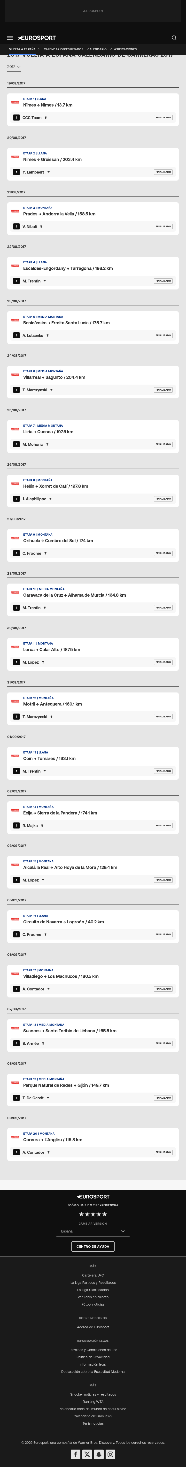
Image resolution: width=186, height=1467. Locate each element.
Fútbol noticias (93, 1304)
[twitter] (87, 1454)
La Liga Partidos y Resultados (93, 1283)
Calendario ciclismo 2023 (93, 1416)
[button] (10, 38)
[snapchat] (99, 1454)
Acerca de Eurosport (93, 1327)
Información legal (93, 1364)
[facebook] (75, 1454)
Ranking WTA (93, 1402)
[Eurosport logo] (37, 37)
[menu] (174, 38)
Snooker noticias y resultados (93, 1394)
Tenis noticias (93, 1423)
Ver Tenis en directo (93, 1297)
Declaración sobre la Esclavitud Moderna (93, 1372)
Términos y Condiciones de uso (93, 1350)
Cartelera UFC (93, 1275)
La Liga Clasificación (93, 1290)
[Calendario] (96, 49)
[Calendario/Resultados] (64, 49)
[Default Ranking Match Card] (93, 119)
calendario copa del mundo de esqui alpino (93, 1409)
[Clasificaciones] (123, 49)
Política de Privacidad (93, 1357)
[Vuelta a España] (24, 49)
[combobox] (14, 77)
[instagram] (110, 1454)
